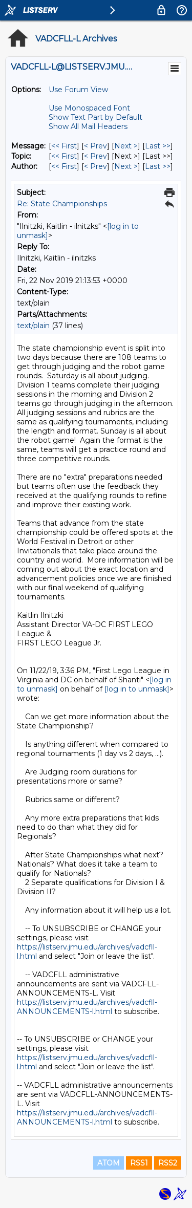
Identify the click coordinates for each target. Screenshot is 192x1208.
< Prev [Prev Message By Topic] (95, 156)
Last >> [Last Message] (157, 145)
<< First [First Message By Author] (64, 166)
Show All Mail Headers (88, 126)
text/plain (33, 325)
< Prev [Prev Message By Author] (95, 166)
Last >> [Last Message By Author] (157, 166)
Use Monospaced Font (89, 108)
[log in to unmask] (136, 689)
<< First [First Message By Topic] (64, 156)
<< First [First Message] (64, 145)
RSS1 (139, 1163)
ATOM (108, 1163)
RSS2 (167, 1163)
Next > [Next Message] (126, 145)
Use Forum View (78, 89)
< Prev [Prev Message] (95, 145)
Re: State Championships (62, 203)
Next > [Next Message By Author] (126, 166)
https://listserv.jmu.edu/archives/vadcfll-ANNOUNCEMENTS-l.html (87, 1007)
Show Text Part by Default (95, 117)
